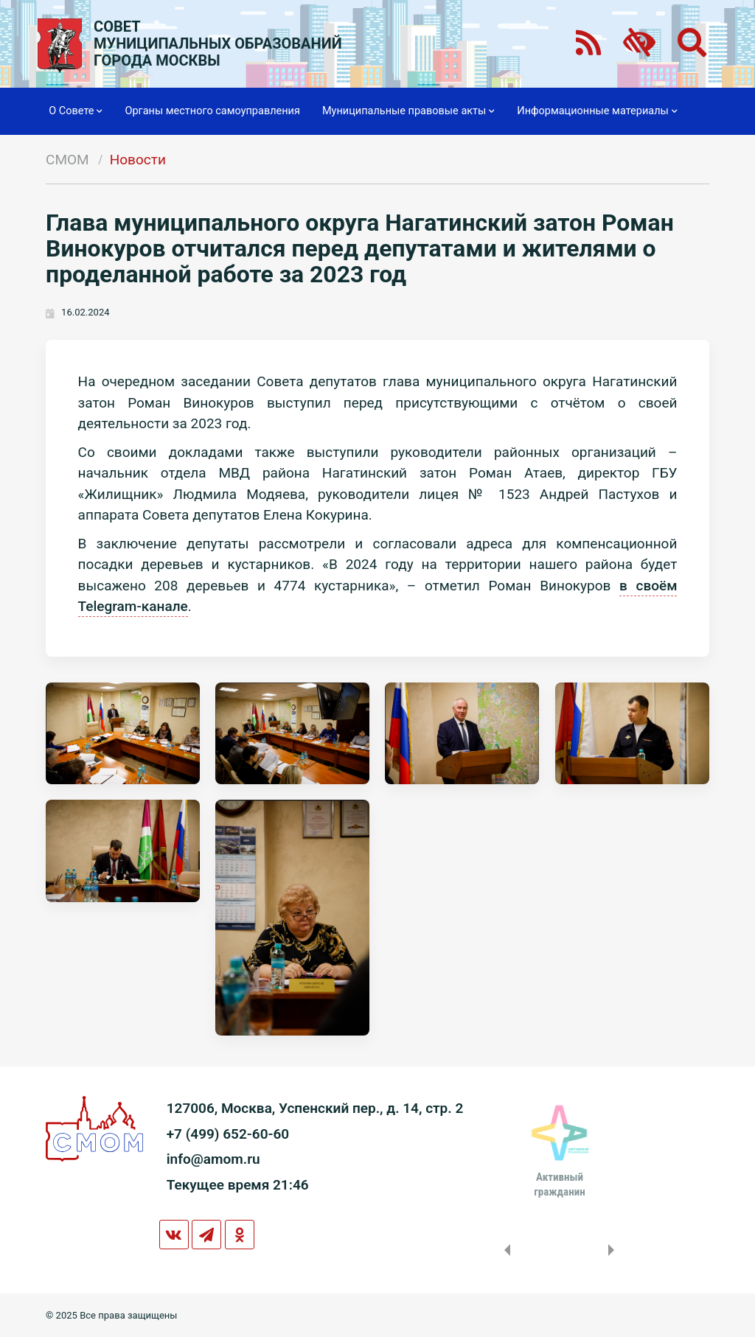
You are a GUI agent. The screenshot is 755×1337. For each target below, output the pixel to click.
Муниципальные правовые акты (408, 111)
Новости (138, 159)
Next (614, 1250)
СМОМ (67, 159)
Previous (504, 1250)
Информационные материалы (597, 111)
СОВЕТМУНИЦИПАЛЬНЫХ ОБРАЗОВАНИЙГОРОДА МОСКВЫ (218, 43)
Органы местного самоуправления (212, 111)
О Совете (75, 111)
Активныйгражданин (559, 1184)
